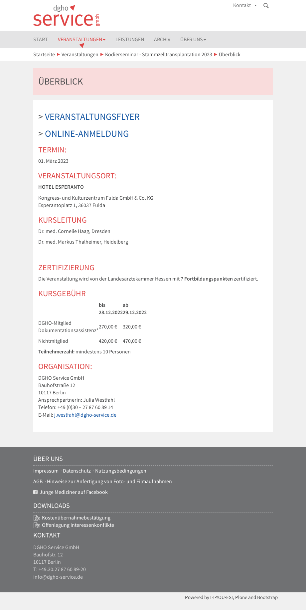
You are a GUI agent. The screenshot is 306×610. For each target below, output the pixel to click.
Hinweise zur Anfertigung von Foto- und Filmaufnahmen (109, 481)
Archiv (162, 39)
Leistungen (129, 39)
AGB (38, 481)
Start (40, 39)
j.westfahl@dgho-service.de (85, 415)
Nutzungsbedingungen (120, 471)
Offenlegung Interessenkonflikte (78, 525)
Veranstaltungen (81, 39)
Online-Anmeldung (87, 133)
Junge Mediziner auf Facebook (70, 492)
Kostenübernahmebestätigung (76, 517)
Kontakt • (244, 5)
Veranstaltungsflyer (92, 116)
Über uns (193, 39)
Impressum (46, 471)
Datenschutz (77, 471)
